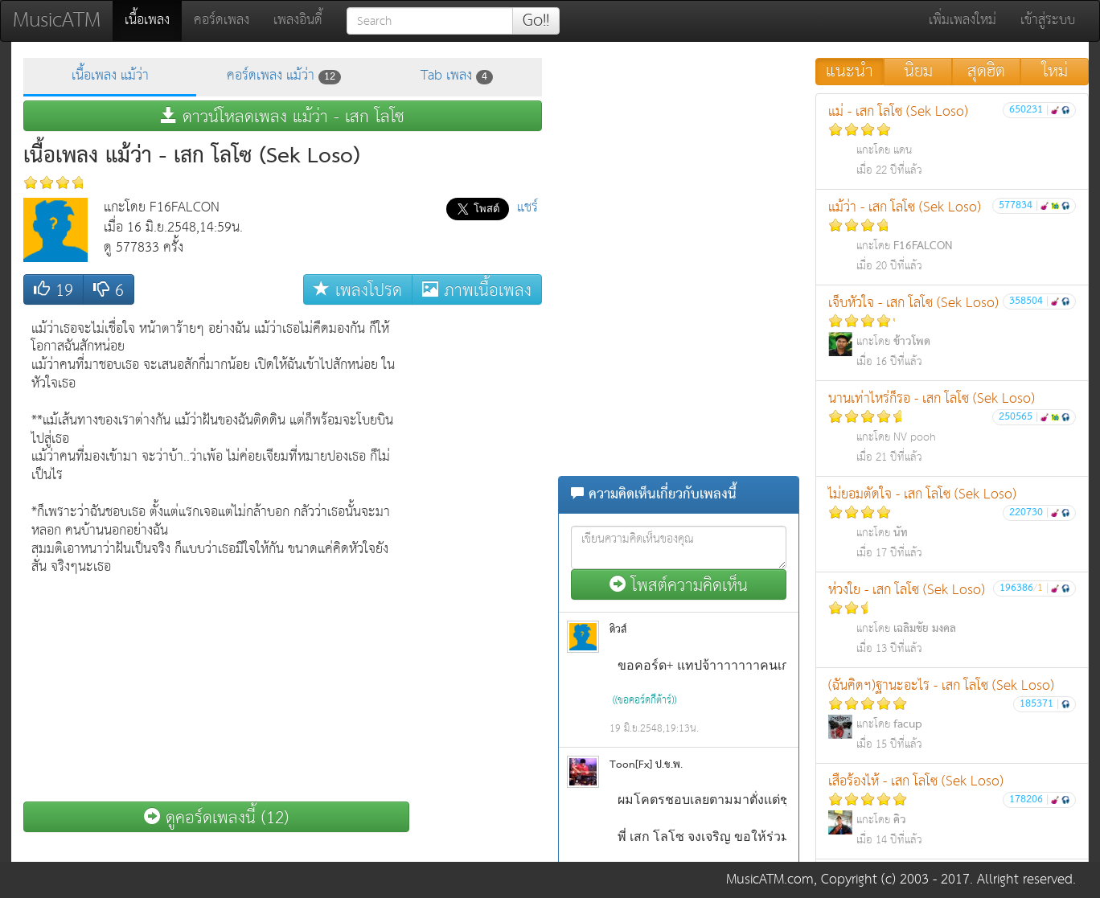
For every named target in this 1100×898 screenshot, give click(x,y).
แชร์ (527, 207)
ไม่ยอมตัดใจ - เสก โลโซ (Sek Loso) (952, 523)
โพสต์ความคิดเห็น (679, 585)
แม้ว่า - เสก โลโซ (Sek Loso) (952, 236)
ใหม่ (1055, 71)
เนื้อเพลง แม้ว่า (110, 76)
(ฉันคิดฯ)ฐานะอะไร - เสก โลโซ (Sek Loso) (952, 714)
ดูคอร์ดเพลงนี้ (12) (216, 817)
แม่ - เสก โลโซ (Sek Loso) (952, 140)
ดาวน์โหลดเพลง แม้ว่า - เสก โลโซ (282, 116)
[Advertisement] (477, 554)
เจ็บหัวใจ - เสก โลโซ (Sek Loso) (952, 331)
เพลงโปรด (358, 290)
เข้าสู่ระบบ (1047, 20)
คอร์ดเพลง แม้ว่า (284, 76)
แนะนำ (849, 71)
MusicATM (57, 20)
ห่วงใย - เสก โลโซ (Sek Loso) (952, 618)
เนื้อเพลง (153, 20)
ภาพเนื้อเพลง (477, 290)
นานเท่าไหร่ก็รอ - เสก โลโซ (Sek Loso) (952, 427)
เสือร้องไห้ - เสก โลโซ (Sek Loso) (952, 810)
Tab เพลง (457, 76)
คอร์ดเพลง (221, 20)
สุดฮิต (986, 71)
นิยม (918, 71)
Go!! (536, 21)
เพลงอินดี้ (297, 20)
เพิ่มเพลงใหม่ (962, 20)
